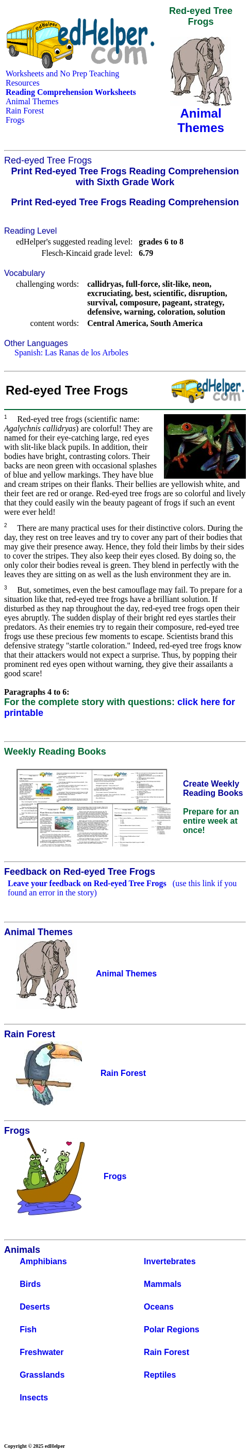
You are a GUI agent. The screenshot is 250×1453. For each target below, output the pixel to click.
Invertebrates (170, 1261)
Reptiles (160, 1374)
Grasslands (42, 1374)
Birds (30, 1284)
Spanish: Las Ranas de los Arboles (71, 352)
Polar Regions (171, 1329)
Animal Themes (32, 101)
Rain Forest (25, 110)
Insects (34, 1397)
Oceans (159, 1306)
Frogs (15, 120)
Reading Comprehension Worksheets (71, 92)
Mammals (162, 1284)
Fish (28, 1329)
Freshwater (41, 1352)
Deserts (35, 1306)
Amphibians (43, 1261)
